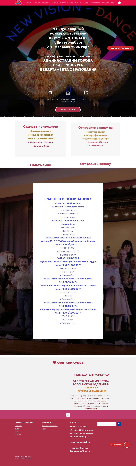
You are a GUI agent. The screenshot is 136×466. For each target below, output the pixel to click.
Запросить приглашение (41, 2)
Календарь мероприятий (60, 2)
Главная (28, 2)
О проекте (18, 425)
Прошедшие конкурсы (92, 2)
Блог (112, 2)
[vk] (119, 2)
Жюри (17, 428)
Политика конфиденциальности (23, 456)
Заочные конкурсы (76, 2)
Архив (44, 428)
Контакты (105, 2)
